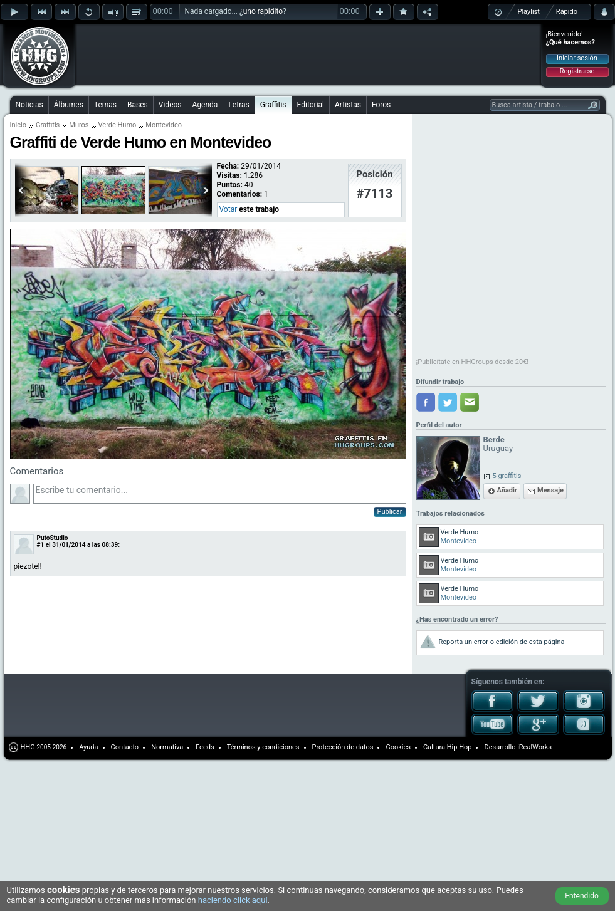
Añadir (507, 490)
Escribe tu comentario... (219, 494)
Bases (137, 104)
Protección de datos (343, 747)
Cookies (398, 747)
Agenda (205, 104)
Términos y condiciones (263, 747)
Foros (381, 104)
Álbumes (68, 104)
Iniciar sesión (577, 58)
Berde (494, 439)
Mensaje (550, 490)
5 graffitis (507, 476)
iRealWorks (534, 747)
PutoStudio (52, 537)
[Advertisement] (158, 45)
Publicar (389, 512)
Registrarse (577, 71)
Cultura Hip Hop (447, 747)
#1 (41, 544)
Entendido (582, 896)
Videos (170, 104)
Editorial (310, 104)
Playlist (529, 12)
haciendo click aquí (233, 900)
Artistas (348, 104)
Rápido (566, 12)
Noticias (29, 104)
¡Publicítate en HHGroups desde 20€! (472, 362)
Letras (238, 104)
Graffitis (273, 104)
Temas (105, 104)
